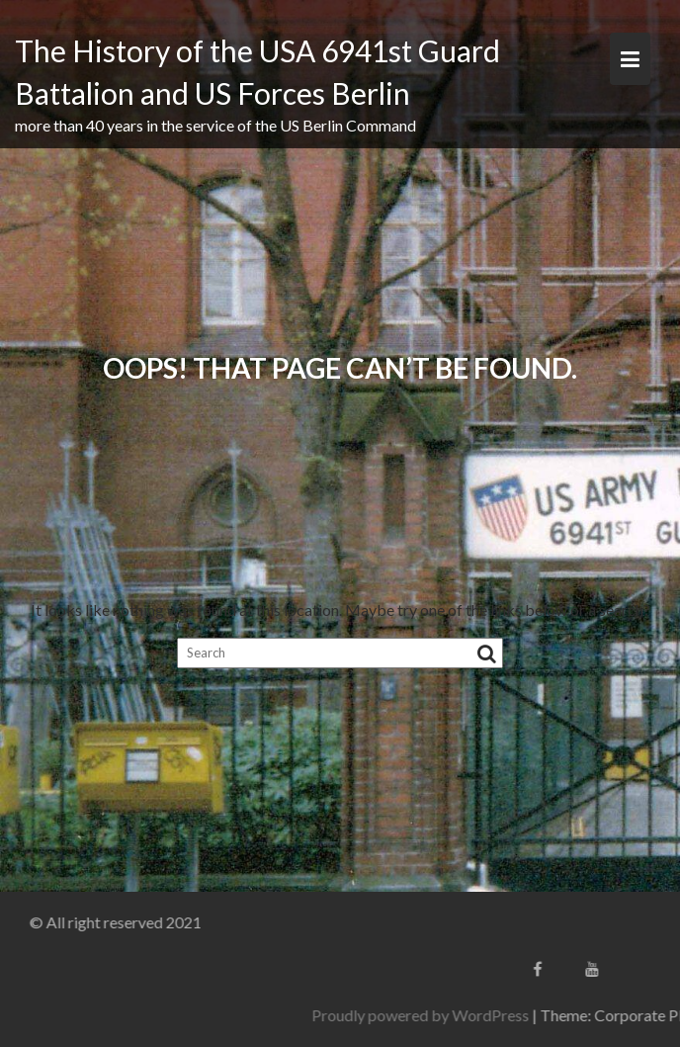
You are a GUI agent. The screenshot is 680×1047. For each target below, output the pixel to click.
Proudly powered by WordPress (473, 1014)
